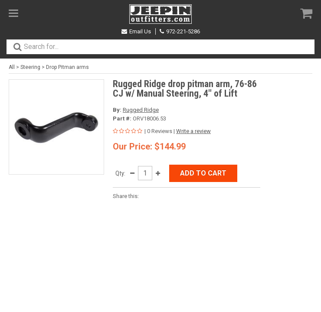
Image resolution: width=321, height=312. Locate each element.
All (12, 67)
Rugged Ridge (141, 110)
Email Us (136, 31)
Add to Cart (203, 173)
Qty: (120, 173)
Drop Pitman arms (67, 67)
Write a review (193, 131)
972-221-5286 (180, 31)
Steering (30, 67)
